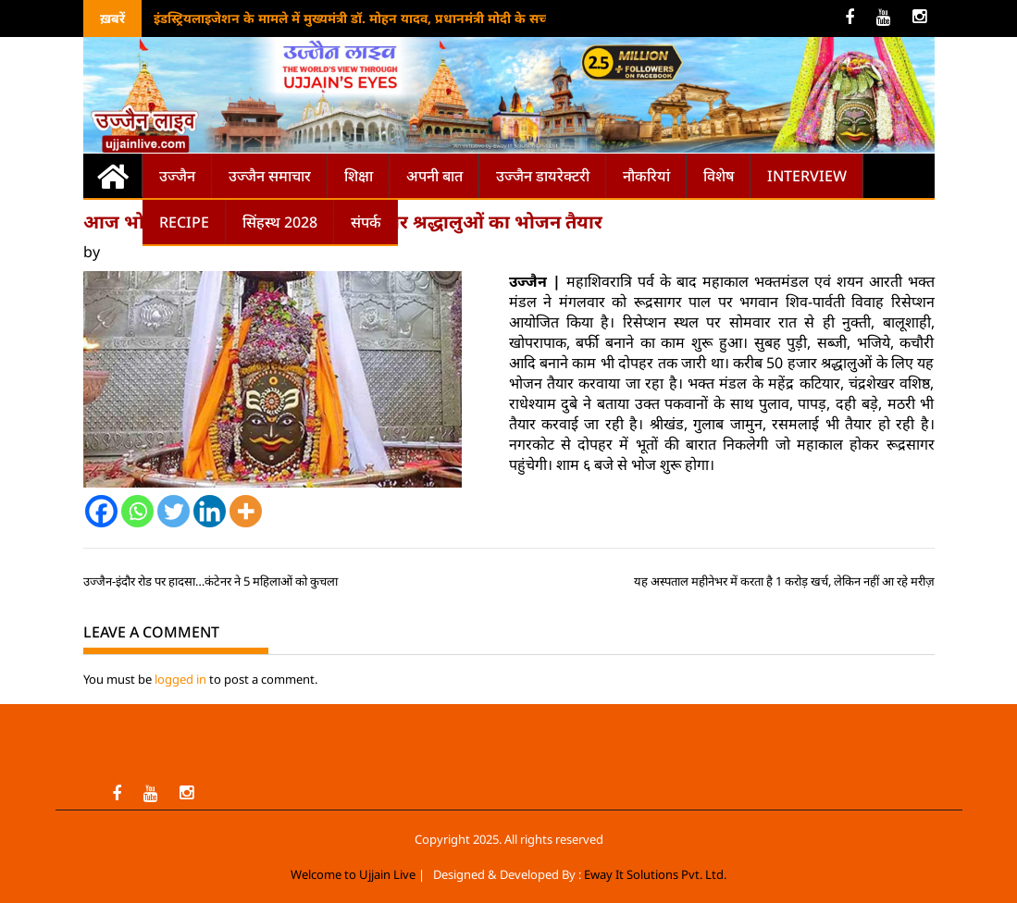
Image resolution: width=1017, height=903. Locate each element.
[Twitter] (173, 511)
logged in (180, 679)
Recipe (184, 222)
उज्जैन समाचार (270, 176)
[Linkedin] (209, 511)
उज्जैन (177, 176)
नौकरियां (646, 176)
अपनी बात (434, 176)
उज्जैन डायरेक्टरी (542, 176)
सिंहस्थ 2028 (279, 222)
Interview (807, 176)
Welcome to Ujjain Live (353, 874)
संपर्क (366, 222)
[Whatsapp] (137, 511)
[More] (245, 511)
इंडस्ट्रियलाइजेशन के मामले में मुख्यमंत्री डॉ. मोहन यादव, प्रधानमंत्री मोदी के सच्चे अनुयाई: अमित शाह (406, 18)
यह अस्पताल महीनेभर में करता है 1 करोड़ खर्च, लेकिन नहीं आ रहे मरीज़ (784, 581)
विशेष (718, 176)
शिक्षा (358, 176)
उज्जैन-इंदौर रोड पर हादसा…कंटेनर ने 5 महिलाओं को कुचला (210, 581)
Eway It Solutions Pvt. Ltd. (655, 874)
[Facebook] (101, 511)
